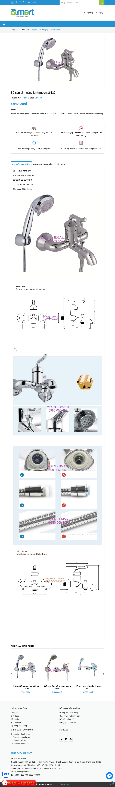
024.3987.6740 (56, 768)
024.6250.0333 (41, 768)
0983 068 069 (34, 775)
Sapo (67, 784)
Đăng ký (99, 13)
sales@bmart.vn (23, 772)
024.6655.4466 (27, 768)
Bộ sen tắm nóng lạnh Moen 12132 (26, 687)
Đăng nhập (88, 13)
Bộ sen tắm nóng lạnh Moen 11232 (57, 687)
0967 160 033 (22, 775)
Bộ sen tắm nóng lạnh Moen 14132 (89, 687)
